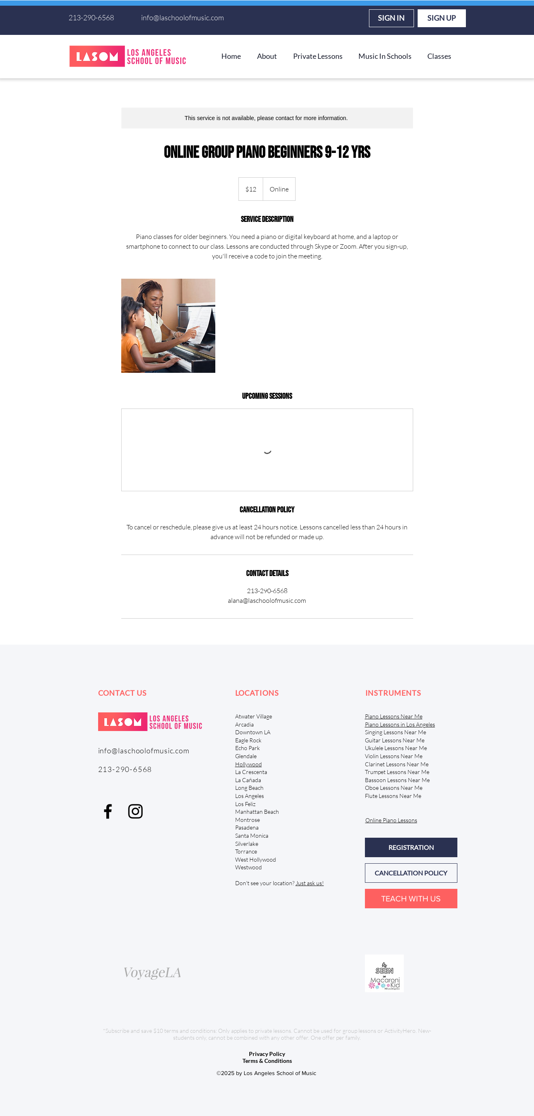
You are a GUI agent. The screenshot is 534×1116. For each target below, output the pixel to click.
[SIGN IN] (391, 18)
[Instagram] (135, 811)
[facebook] (108, 811)
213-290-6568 (91, 17)
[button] (267, 56)
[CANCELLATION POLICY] (411, 873)
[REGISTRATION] (411, 847)
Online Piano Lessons (391, 820)
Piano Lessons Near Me (393, 716)
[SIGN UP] (442, 18)
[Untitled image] (168, 326)
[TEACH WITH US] (411, 898)
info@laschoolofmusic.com (182, 17)
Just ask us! (310, 882)
